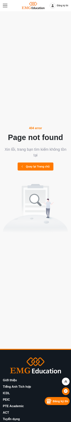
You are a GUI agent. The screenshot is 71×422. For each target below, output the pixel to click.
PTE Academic (13, 406)
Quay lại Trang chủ (35, 166)
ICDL (6, 393)
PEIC (6, 399)
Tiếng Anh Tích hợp (17, 386)
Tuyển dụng (11, 419)
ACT (6, 412)
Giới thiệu (10, 380)
